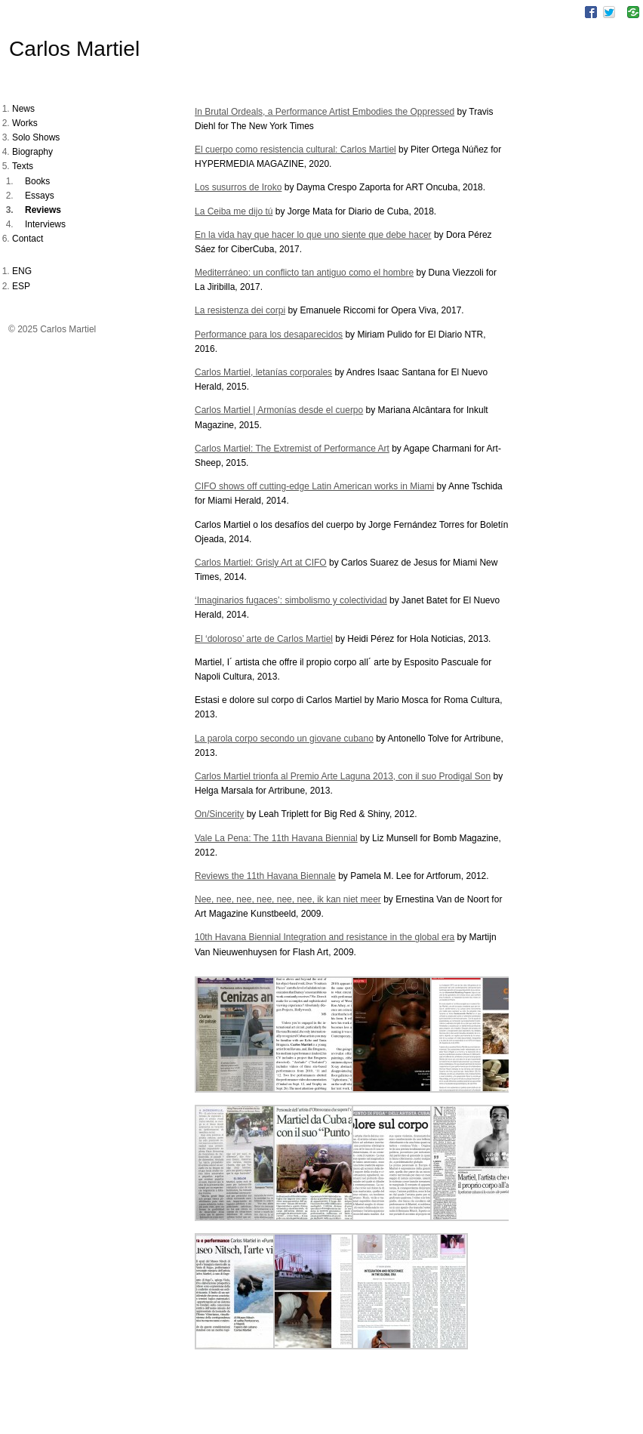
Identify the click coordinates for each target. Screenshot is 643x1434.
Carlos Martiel (74, 48)
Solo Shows (36, 137)
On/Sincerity (219, 814)
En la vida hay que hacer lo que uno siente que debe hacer (313, 235)
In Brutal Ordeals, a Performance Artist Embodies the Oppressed (324, 111)
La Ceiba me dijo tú (233, 211)
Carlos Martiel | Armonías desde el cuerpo (279, 410)
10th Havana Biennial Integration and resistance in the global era (324, 937)
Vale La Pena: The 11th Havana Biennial (276, 838)
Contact (27, 238)
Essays (39, 195)
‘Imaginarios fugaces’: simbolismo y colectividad (291, 600)
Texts (22, 166)
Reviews (43, 210)
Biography (32, 151)
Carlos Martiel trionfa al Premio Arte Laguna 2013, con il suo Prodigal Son (343, 776)
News (23, 108)
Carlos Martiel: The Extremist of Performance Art (292, 448)
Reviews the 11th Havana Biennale (265, 876)
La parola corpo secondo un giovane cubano (284, 738)
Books (37, 181)
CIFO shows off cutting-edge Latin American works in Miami (314, 486)
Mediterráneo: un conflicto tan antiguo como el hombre (304, 272)
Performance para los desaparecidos (269, 334)
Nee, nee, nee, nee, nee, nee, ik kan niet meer (288, 899)
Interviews (45, 224)
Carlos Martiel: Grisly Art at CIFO (261, 562)
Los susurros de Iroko (238, 187)
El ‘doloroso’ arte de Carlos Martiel (264, 639)
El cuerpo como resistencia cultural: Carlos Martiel (295, 149)
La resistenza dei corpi (240, 310)
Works (25, 123)
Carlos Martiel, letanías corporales (263, 372)
